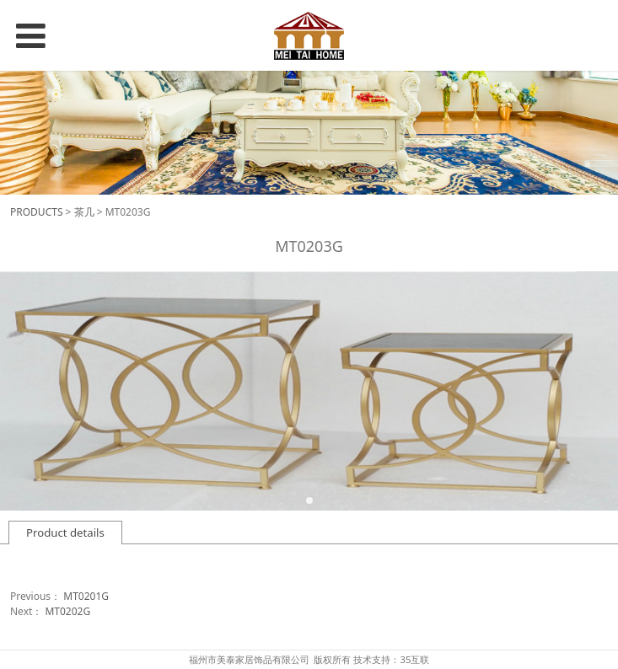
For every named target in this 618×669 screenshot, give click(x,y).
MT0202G (67, 611)
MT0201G (86, 596)
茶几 (84, 212)
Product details (65, 532)
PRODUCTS (36, 212)
